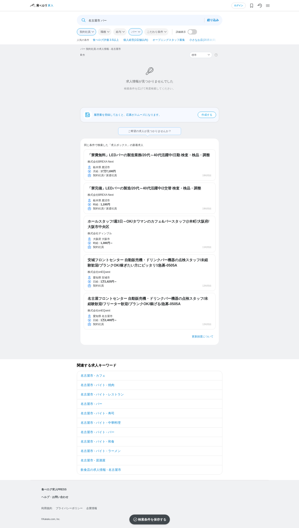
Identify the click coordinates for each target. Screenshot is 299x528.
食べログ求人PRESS (54, 489)
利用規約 (46, 508)
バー (134, 31)
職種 (103, 31)
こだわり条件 (155, 31)
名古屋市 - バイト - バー (98, 432)
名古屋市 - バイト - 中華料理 (101, 422)
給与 (118, 31)
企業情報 (91, 508)
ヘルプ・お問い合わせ (54, 497)
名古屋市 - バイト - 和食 (98, 441)
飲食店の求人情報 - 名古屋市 (101, 470)
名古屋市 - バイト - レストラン (102, 394)
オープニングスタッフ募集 (169, 39)
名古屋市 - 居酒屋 (93, 460)
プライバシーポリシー (69, 508)
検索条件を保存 (149, 519)
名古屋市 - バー (91, 404)
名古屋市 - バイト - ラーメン (101, 451)
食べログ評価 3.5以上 (106, 39)
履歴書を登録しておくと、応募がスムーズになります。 (155, 115)
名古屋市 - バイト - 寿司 (98, 413)
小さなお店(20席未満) (202, 39)
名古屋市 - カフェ (93, 375)
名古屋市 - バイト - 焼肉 (98, 385)
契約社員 (85, 31)
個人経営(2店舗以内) (135, 39)
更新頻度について (202, 336)
